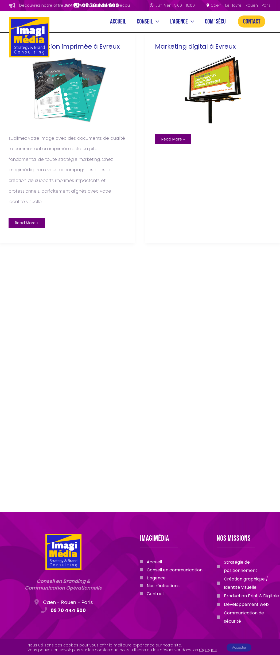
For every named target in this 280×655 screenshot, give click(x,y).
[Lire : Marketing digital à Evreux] (213, 95)
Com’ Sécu (206, 21)
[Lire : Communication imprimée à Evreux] (67, 98)
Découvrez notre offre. (82, 5)
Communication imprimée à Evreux (58, 52)
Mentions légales (140, 649)
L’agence (163, 21)
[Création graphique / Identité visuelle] (248, 583)
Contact (251, 21)
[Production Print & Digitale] (248, 596)
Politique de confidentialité (235, 649)
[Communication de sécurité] (248, 617)
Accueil (81, 21)
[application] (128, 21)
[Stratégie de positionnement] (248, 566)
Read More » (33, 234)
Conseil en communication (175, 571)
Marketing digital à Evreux (199, 53)
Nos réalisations (163, 588)
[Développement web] (243, 604)
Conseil (120, 21)
